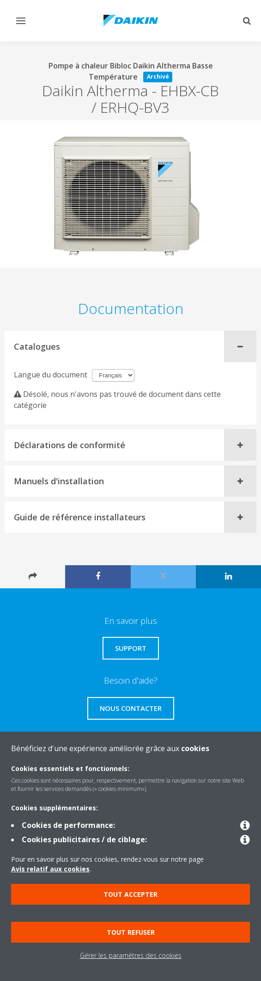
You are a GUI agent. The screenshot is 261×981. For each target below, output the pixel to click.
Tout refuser (131, 932)
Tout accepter (130, 894)
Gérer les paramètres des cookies (131, 955)
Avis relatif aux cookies (50, 868)
